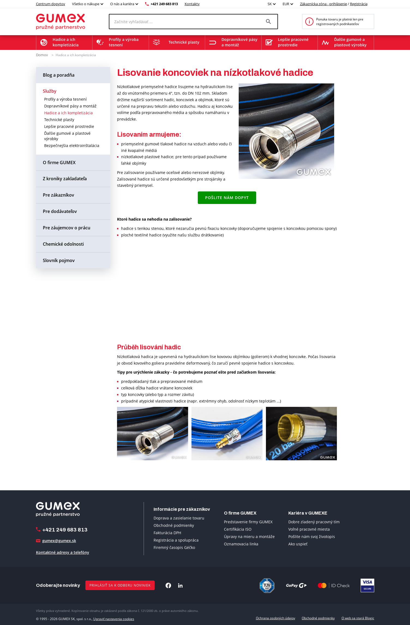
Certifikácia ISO (238, 528)
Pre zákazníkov (58, 195)
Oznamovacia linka (241, 543)
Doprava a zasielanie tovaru (179, 518)
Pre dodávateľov (60, 211)
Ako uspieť (297, 543)
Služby (49, 91)
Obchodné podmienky (174, 525)
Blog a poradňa (58, 75)
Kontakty (192, 3)
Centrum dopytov (50, 3)
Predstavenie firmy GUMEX (248, 521)
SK (270, 3)
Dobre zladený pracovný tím (314, 521)
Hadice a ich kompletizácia (75, 55)
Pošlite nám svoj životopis (311, 536)
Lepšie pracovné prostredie (69, 126)
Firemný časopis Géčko (174, 547)
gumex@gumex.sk (59, 540)
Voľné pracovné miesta (309, 528)
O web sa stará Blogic (358, 617)
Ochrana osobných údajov (275, 617)
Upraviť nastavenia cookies (113, 617)
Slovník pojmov (59, 260)
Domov (41, 55)
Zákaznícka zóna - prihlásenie (323, 3)
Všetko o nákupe (85, 3)
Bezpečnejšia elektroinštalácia (71, 145)
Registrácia (358, 3)
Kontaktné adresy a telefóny (62, 552)
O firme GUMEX (59, 162)
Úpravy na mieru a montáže (249, 536)
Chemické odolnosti (63, 244)
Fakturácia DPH (167, 532)
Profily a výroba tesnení (65, 98)
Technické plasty (59, 119)
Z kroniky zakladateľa (65, 179)
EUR (286, 3)
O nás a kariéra (122, 3)
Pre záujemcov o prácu (66, 227)
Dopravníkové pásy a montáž (70, 105)
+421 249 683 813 (164, 3)
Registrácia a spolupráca (176, 540)
